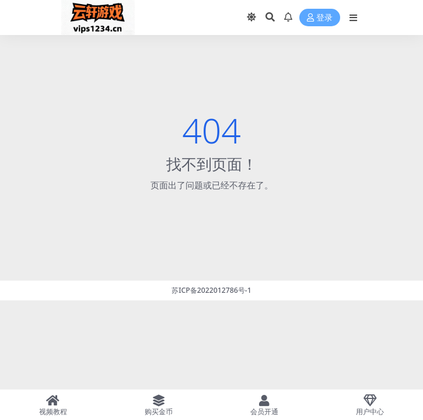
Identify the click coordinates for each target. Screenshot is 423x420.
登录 (320, 17)
